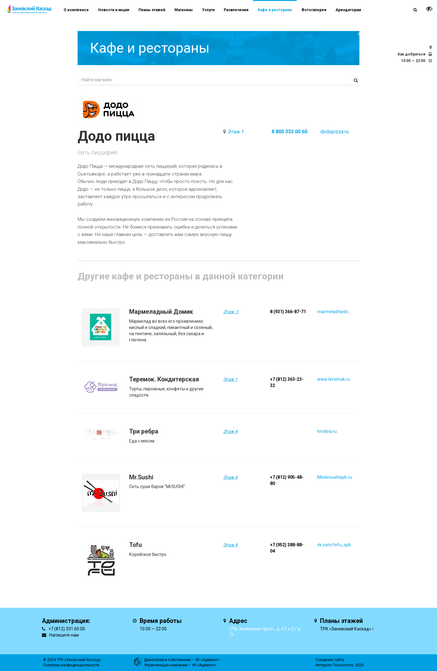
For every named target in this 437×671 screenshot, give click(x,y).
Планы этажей (151, 10)
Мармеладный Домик (161, 311)
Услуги (208, 10)
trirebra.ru (327, 431)
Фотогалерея (313, 10)
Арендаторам (348, 10)
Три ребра (143, 431)
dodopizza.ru (334, 132)
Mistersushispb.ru (334, 477)
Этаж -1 (231, 311)
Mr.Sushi (141, 477)
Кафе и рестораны (275, 10)
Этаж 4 (230, 431)
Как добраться (411, 54)
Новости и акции (113, 10)
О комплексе (76, 10)
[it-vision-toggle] (429, 8)
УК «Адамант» (204, 665)
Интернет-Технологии (334, 665)
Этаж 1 (235, 132)
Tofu (135, 545)
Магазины (183, 10)
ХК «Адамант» (207, 660)
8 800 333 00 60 (289, 132)
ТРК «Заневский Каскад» (345, 628)
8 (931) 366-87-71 (288, 311)
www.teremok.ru (333, 379)
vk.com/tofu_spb (334, 544)
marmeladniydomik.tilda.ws (344, 311)
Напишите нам (64, 635)
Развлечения (236, 10)
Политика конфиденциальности (71, 665)
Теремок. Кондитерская (164, 379)
